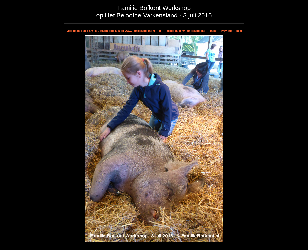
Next (239, 30)
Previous (227, 30)
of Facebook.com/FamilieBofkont (181, 30)
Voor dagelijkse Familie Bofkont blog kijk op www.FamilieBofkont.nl (110, 30)
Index (213, 30)
